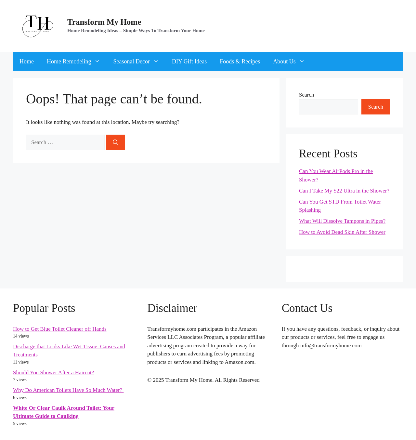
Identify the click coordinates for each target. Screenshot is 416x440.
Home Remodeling (77, 61)
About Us (292, 61)
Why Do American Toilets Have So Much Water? (68, 390)
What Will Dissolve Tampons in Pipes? (342, 221)
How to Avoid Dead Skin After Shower (342, 232)
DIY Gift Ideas (189, 61)
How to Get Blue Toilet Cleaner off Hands (60, 329)
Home (27, 61)
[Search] (115, 142)
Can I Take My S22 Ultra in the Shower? (344, 191)
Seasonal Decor (139, 61)
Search (306, 95)
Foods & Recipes (240, 61)
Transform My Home (104, 22)
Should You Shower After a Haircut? (53, 372)
